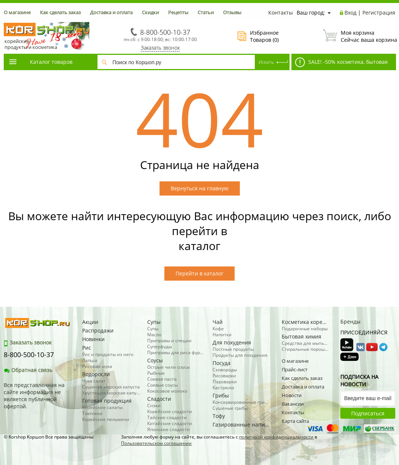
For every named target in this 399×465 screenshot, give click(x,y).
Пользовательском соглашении (156, 443)
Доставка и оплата (111, 12)
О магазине (17, 12)
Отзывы (232, 12)
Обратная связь (28, 370)
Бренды (350, 321)
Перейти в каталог (199, 273)
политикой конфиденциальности (276, 437)
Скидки (150, 12)
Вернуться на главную (200, 188)
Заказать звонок (160, 47)
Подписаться (367, 413)
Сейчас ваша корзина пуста (359, 36)
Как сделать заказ (60, 12)
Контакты (280, 12)
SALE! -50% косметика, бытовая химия (339, 63)
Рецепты (178, 12)
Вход (350, 12)
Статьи (206, 12)
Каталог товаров (40, 61)
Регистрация (378, 12)
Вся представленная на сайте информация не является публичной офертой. (34, 395)
